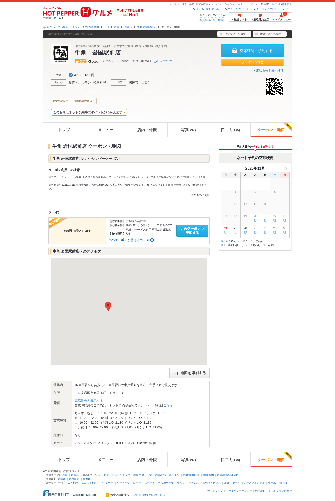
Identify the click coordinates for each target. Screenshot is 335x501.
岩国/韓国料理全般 (228, 475)
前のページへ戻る (57, 27)
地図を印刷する (189, 373)
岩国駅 (62, 478)
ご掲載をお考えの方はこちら (148, 495)
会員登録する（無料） (212, 20)
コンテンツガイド (238, 9)
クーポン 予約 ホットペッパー (274, 9)
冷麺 (226, 482)
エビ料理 (73, 482)
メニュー (105, 129)
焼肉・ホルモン (80, 82)
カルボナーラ (166, 482)
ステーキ (149, 482)
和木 (289, 4)
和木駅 (87, 478)
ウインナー (106, 482)
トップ (64, 129)
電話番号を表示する (270, 70)
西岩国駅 (74, 478)
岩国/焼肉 (208, 475)
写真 (188, 129)
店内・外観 (147, 129)
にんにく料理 (89, 482)
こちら (168, 405)
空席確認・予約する (256, 51)
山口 (106, 27)
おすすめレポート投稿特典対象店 (72, 101)
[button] (108, 306)
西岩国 (282, 4)
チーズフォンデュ (254, 482)
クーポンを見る (253, 62)
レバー (137, 482)
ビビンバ (193, 482)
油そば (283, 482)
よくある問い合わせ (208, 9)
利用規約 (260, 490)
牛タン (181, 482)
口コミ (230, 129)
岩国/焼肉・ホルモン (167, 475)
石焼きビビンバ (211, 482)
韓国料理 (99, 82)
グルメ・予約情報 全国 (85, 27)
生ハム (272, 482)
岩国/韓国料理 (191, 475)
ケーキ (236, 482)
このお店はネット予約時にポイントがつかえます (87, 112)
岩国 (274, 4)
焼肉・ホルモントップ (117, 475)
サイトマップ (215, 490)
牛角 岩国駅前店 (146, 27)
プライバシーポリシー (239, 490)
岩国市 (128, 27)
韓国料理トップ (142, 475)
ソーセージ (123, 482)
